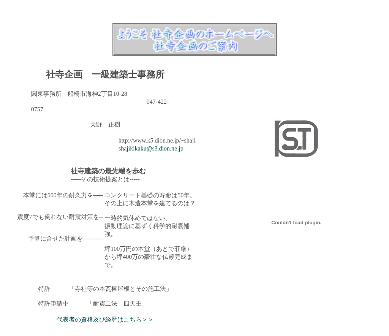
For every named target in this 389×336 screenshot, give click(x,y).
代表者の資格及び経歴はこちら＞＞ (105, 319)
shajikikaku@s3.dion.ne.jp (151, 148)
